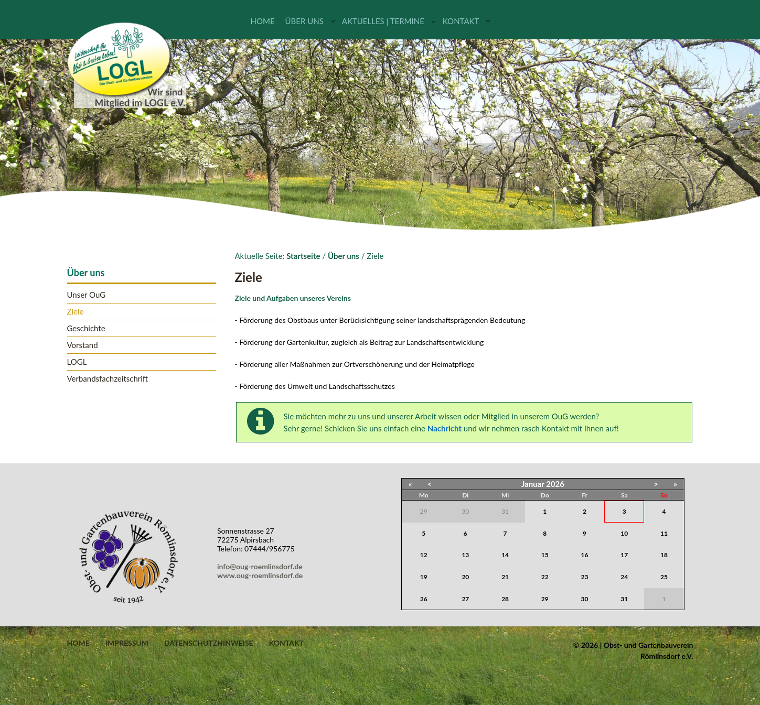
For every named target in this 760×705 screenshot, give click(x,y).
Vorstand (82, 345)
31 (624, 599)
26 (423, 599)
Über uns (304, 21)
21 (505, 577)
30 (584, 599)
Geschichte (86, 328)
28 (505, 599)
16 (584, 555)
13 (465, 555)
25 (664, 577)
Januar (532, 484)
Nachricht (444, 428)
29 (545, 599)
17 (624, 555)
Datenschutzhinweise (208, 643)
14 (505, 555)
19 (423, 577)
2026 (555, 484)
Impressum (126, 643)
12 (423, 555)
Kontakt (461, 21)
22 (545, 577)
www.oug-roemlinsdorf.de (261, 575)
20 (465, 577)
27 (465, 599)
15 (545, 555)
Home (263, 21)
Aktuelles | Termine (383, 21)
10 (624, 533)
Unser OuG (86, 295)
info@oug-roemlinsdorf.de (261, 566)
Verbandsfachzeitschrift (107, 379)
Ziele (75, 312)
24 (624, 577)
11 (664, 533)
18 (664, 555)
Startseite (303, 256)
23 (584, 577)
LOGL (77, 362)
